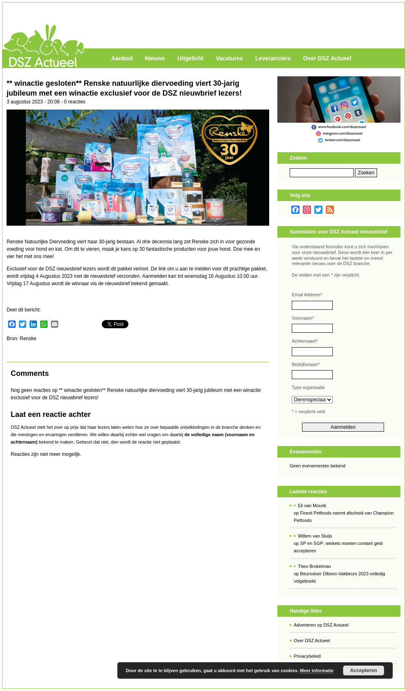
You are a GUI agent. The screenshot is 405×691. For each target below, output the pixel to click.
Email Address (307, 294)
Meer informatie (317, 670)
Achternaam (305, 341)
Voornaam (303, 318)
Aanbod (122, 58)
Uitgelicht (190, 58)
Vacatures (229, 58)
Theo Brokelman (314, 566)
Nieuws (155, 58)
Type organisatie (308, 387)
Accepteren (363, 670)
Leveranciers (273, 58)
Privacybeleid (307, 656)
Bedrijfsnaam (306, 364)
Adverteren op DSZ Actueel (321, 624)
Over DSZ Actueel (327, 58)
